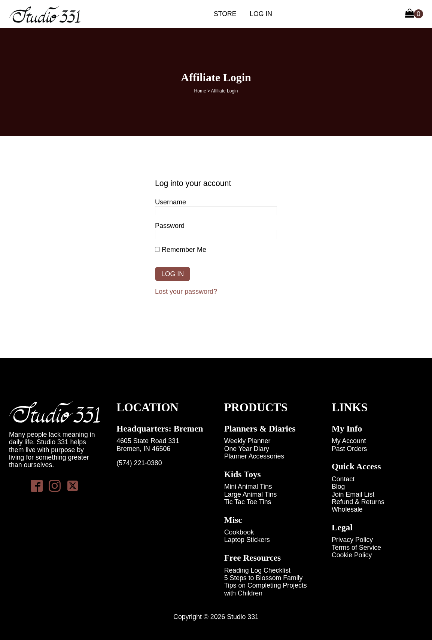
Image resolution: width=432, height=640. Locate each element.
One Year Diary (246, 448)
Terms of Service (356, 547)
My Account (349, 441)
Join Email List (353, 494)
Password (170, 225)
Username (170, 202)
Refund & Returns (358, 502)
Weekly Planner (247, 441)
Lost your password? (186, 291)
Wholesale (347, 509)
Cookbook (239, 532)
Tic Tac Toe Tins (247, 502)
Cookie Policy (352, 555)
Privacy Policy (352, 539)
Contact (343, 479)
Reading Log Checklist (257, 570)
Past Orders (349, 448)
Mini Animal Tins (248, 486)
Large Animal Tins (250, 494)
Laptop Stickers (247, 539)
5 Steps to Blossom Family (263, 578)
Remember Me (180, 249)
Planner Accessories (254, 456)
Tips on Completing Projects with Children (265, 589)
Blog (338, 486)
